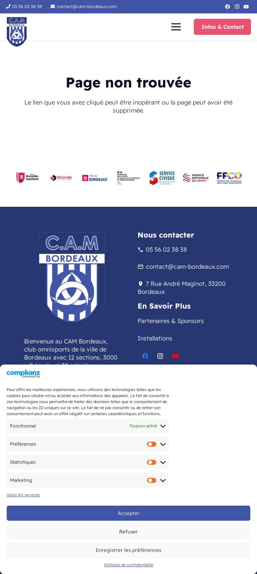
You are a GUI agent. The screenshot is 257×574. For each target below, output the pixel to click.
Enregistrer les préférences (128, 550)
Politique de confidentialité (128, 564)
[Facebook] (227, 6)
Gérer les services (23, 494)
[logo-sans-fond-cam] (16, 32)
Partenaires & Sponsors (171, 321)
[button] (175, 26)
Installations (155, 338)
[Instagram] (237, 6)
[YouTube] (246, 6)
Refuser (128, 531)
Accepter (129, 513)
